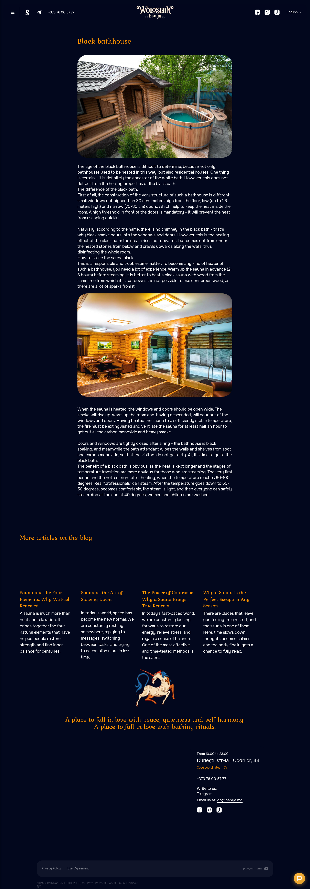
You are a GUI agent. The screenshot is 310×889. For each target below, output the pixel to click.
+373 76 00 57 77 (61, 12)
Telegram (204, 794)
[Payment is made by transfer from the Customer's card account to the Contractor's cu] (255, 869)
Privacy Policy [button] (51, 868)
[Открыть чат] (299, 878)
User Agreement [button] (78, 868)
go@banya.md (230, 800)
